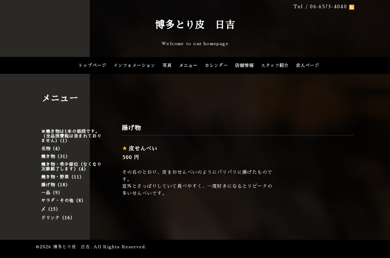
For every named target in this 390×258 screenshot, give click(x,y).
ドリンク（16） (58, 218)
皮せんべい (143, 148)
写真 (167, 65)
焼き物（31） (55, 156)
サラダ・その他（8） (63, 201)
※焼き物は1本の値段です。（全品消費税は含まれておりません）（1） (71, 136)
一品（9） (52, 193)
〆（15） (50, 209)
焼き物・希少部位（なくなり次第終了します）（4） (71, 166)
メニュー (188, 65)
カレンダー (216, 65)
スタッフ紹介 (275, 65)
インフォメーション (134, 65)
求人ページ (307, 65)
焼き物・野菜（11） (62, 177)
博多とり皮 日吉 (195, 25)
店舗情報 (244, 65)
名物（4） (52, 149)
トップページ (92, 65)
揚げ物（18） (55, 185)
